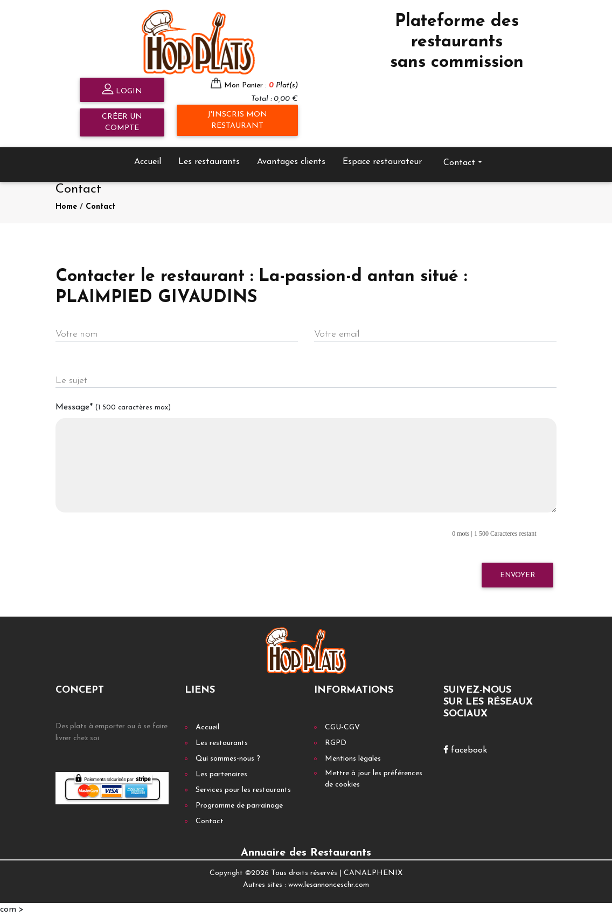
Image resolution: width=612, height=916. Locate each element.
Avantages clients (291, 162)
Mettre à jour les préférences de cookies (373, 779)
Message (113, 407)
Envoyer (517, 575)
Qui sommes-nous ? (228, 759)
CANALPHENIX (373, 873)
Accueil (147, 162)
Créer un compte (122, 122)
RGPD (335, 743)
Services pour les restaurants (243, 790)
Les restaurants (209, 162)
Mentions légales (353, 759)
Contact (459, 163)
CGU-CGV (342, 727)
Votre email (336, 334)
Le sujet (71, 380)
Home (66, 207)
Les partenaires (221, 774)
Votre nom (76, 334)
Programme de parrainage (239, 806)
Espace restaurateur (382, 162)
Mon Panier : (261, 85)
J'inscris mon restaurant (237, 120)
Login (122, 90)
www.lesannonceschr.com (328, 885)
